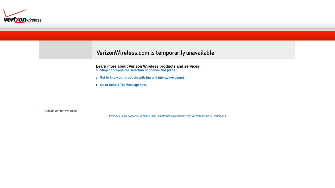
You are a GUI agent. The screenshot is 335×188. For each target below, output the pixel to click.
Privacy (113, 116)
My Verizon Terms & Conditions (206, 116)
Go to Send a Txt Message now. (123, 85)
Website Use (148, 116)
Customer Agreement (171, 116)
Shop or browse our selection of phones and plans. (138, 70)
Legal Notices (129, 116)
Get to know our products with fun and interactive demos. (143, 77)
